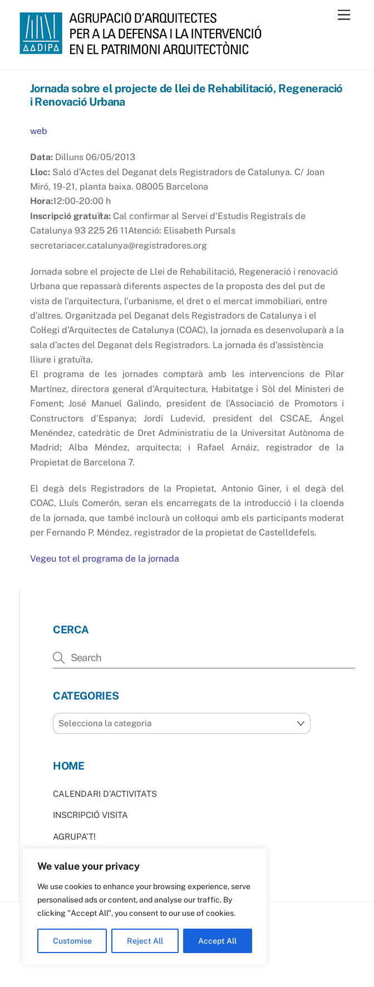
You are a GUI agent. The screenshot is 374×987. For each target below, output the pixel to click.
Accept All (217, 940)
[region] (144, 906)
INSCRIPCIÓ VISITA (90, 815)
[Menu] (344, 15)
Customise (72, 940)
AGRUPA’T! (74, 836)
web (38, 131)
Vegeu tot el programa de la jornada (104, 558)
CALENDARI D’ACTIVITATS (105, 793)
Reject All (145, 940)
